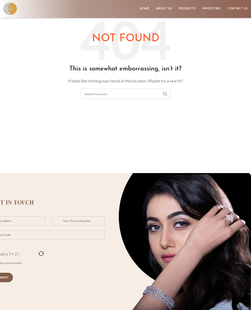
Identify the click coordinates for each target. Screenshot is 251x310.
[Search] (125, 94)
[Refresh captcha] (32, 253)
